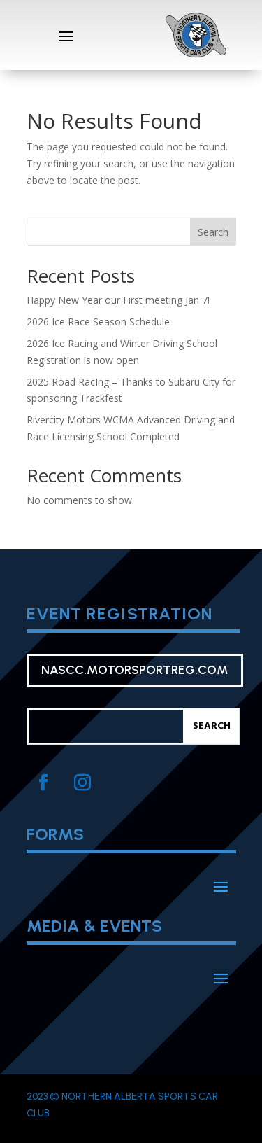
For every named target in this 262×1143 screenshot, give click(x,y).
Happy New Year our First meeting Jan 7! (118, 300)
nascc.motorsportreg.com (134, 670)
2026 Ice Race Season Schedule (98, 321)
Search (213, 232)
